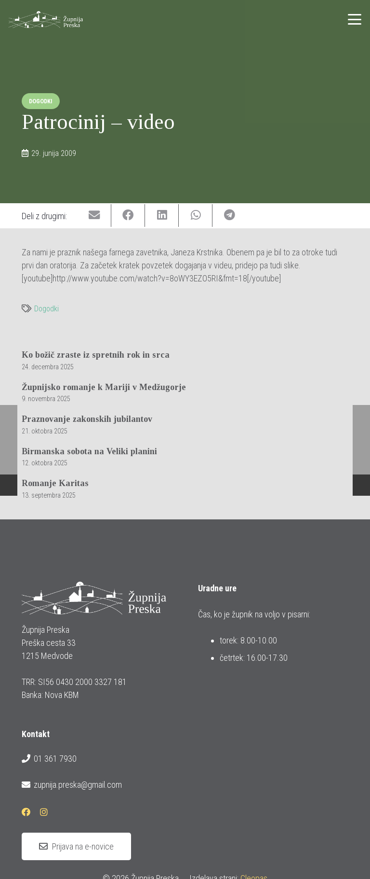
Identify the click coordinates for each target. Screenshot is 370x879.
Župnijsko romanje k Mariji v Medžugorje (104, 386)
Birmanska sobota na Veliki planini (89, 451)
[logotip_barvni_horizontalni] (46, 19)
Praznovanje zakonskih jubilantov (87, 419)
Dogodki (46, 308)
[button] (355, 19)
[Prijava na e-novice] (76, 847)
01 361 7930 (49, 758)
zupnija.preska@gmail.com (72, 785)
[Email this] (94, 215)
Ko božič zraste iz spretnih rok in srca (96, 355)
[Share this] (128, 215)
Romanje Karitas (55, 483)
